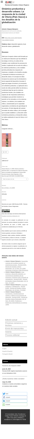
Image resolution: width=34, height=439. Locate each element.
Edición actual (11, 320)
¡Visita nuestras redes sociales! (13, 379)
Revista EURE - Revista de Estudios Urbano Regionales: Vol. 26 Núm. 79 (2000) (15, 288)
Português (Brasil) (7, 354)
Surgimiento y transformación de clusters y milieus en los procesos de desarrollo (15, 295)
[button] (14, 393)
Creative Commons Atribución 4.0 (10, 216)
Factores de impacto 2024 (11, 365)
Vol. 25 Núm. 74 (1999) (8, 187)
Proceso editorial (12, 335)
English (4, 348)
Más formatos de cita (8, 179)
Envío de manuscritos (14, 328)
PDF (5, 152)
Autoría (8, 332)
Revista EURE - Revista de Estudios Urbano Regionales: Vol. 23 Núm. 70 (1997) (16, 281)
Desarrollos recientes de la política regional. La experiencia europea (16, 263)
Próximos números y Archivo (14, 324)
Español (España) (7, 351)
